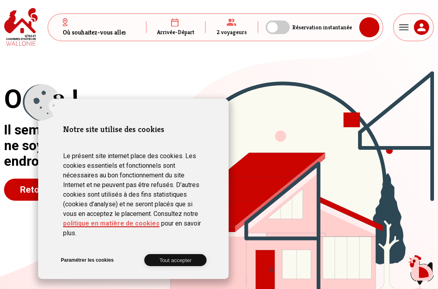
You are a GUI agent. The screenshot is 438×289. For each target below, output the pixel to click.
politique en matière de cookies (111, 223)
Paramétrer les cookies (87, 260)
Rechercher (369, 27)
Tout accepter (176, 260)
